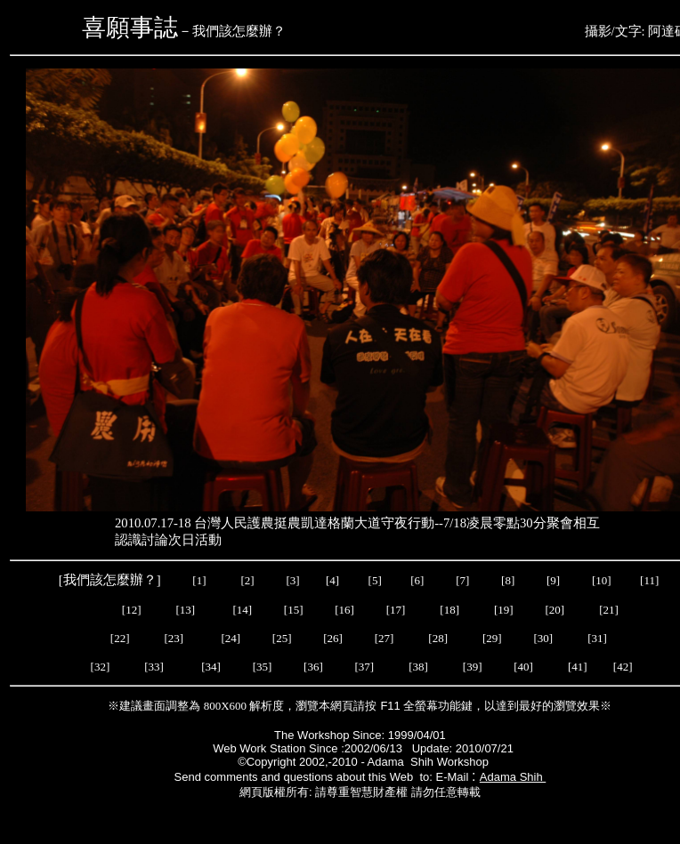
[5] (375, 580)
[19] (504, 609)
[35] (260, 666)
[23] (174, 638)
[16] (344, 609)
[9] (554, 580)
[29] (492, 638)
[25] (281, 638)
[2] (247, 580)
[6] (416, 580)
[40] (524, 666)
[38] (418, 666)
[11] (650, 580)
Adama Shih (513, 777)
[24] (230, 638)
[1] (199, 580)
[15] (292, 609)
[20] (556, 609)
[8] (507, 580)
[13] (186, 609)
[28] (438, 638)
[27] (384, 638)
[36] (313, 666)
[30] (544, 638)
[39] (472, 666)
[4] (331, 580)
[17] (396, 609)
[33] (154, 666)
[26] (333, 638)
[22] (120, 638)
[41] (579, 666)
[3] (292, 580)
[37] (364, 666)
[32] (100, 666)
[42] (623, 666)
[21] (610, 609)
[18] (449, 609)
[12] (132, 609)
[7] (462, 580)
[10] (601, 580)
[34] (211, 666)
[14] (242, 609)
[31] (598, 638)
